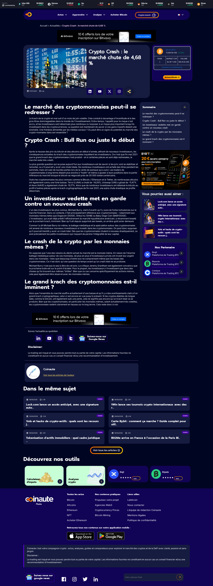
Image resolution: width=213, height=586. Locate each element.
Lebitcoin (132, 500)
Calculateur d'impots (36, 479)
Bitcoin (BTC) (171, 50)
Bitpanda (165, 471)
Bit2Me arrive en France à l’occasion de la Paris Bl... (145, 437)
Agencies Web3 (103, 505)
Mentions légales (136, 515)
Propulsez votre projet (107, 500)
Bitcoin (70, 500)
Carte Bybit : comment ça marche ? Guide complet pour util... (148, 423)
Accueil (43, 25)
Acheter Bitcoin (118, 14)
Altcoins (71, 505)
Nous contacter (135, 505)
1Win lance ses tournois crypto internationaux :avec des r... (171, 220)
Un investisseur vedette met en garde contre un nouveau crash (161, 126)
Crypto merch (147, 15)
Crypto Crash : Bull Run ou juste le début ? (164, 120)
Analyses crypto (76, 479)
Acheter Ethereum (77, 520)
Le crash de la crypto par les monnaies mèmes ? (162, 133)
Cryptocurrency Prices (107, 510)
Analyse (99, 14)
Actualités (55, 25)
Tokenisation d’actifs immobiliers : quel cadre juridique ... (63, 439)
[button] (184, 107)
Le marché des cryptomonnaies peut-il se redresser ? (163, 115)
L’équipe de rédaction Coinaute (144, 510)
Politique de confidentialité (141, 520)
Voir (136, 478)
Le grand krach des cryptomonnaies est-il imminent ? (163, 141)
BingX (122, 471)
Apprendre (80, 14)
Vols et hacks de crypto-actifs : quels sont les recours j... (171, 236)
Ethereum (72, 510)
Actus (62, 14)
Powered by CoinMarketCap (172, 67)
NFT (69, 515)
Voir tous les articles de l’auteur (58, 375)
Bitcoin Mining (102, 515)
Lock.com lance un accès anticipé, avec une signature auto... (171, 204)
